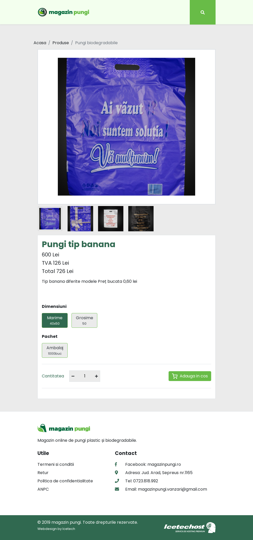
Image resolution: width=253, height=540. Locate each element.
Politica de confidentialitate (65, 481)
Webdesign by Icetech (56, 529)
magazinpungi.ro (164, 464)
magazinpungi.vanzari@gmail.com (172, 489)
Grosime (84, 320)
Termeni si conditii (55, 464)
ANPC (43, 489)
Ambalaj (54, 350)
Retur (43, 473)
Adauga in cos (190, 376)
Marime (54, 320)
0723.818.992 (145, 481)
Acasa (40, 43)
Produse (60, 43)
